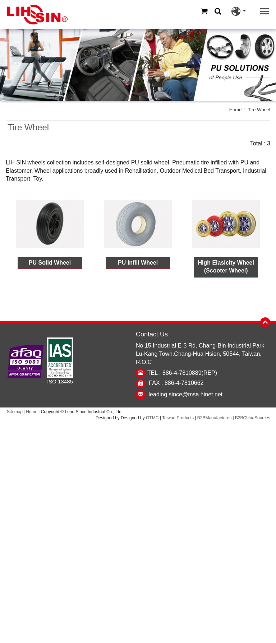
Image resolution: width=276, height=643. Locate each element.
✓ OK (237, 638)
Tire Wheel (259, 109)
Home (235, 109)
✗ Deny (138, 451)
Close (138, 426)
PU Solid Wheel (50, 263)
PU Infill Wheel (138, 263)
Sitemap (15, 411)
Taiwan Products (178, 417)
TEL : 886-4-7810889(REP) (182, 373)
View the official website (155, 508)
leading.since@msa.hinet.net (186, 394)
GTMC (152, 417)
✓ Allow (138, 443)
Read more (107, 508)
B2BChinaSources (252, 417)
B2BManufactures (214, 417)
